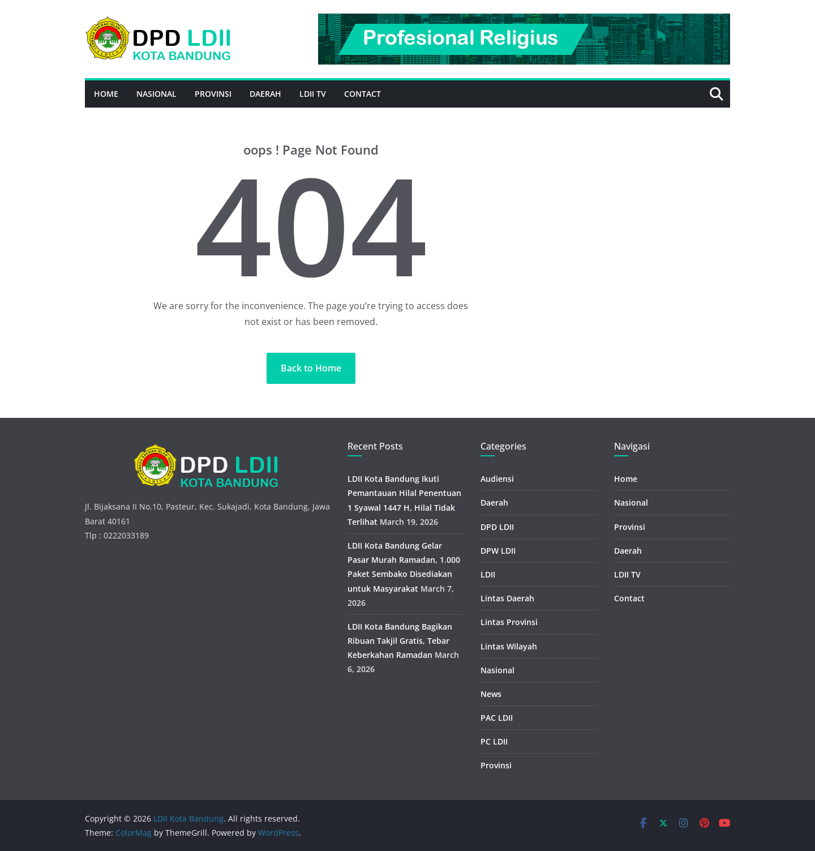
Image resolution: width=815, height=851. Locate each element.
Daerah (265, 93)
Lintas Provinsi (509, 622)
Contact (362, 93)
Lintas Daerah (507, 598)
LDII (488, 574)
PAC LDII (497, 717)
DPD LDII (497, 526)
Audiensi (497, 478)
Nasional (156, 93)
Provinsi (213, 93)
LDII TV (312, 93)
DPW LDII (498, 550)
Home (106, 93)
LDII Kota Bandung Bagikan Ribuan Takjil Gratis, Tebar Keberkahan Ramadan (400, 640)
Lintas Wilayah (509, 646)
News (491, 694)
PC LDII (494, 741)
